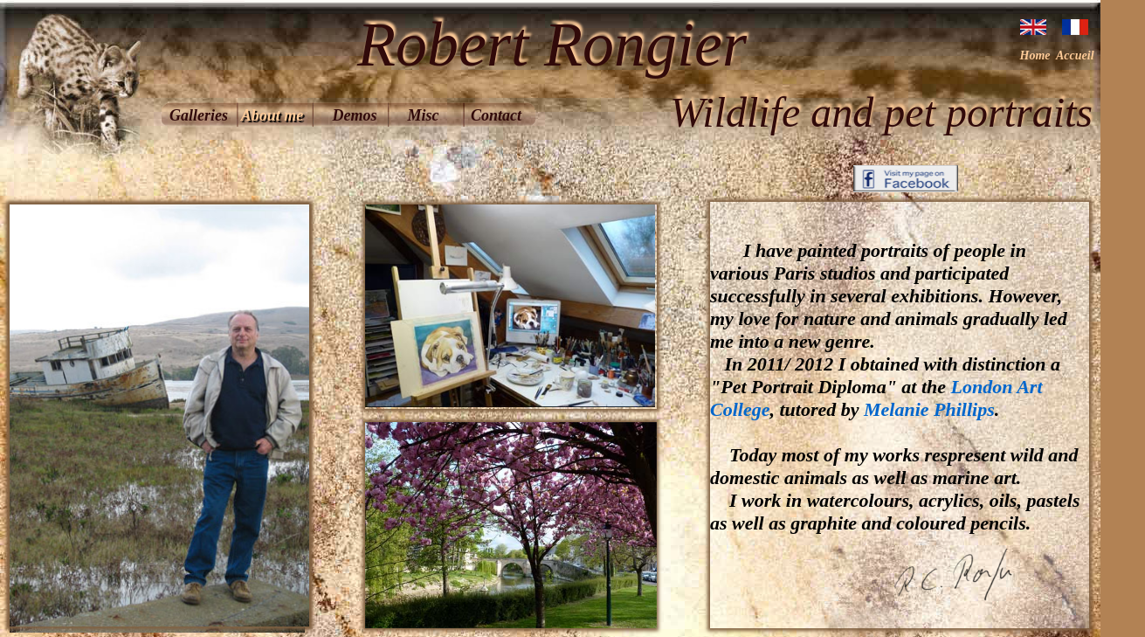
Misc (423, 115)
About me (272, 115)
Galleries (198, 115)
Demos (355, 115)
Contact (496, 115)
